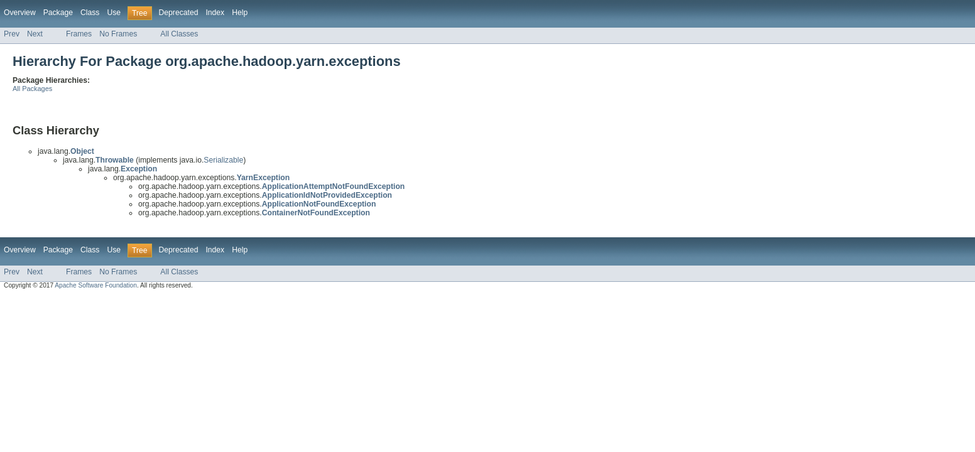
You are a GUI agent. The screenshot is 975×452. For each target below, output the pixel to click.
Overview (20, 12)
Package (58, 12)
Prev (11, 34)
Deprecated (179, 12)
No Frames (118, 34)
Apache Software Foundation (96, 285)
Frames (79, 34)
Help (240, 12)
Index (214, 12)
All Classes (179, 34)
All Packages (32, 88)
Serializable (223, 160)
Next (35, 34)
